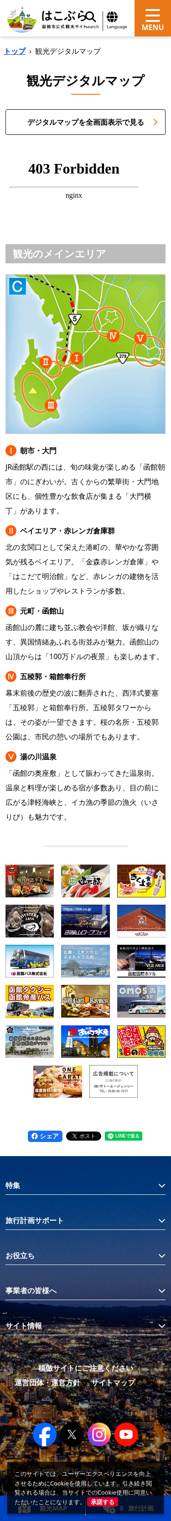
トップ (15, 51)
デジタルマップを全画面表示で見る (92, 122)
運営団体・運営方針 (47, 1383)
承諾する (102, 1502)
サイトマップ (113, 1383)
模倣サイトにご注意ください (85, 1368)
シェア (45, 1136)
